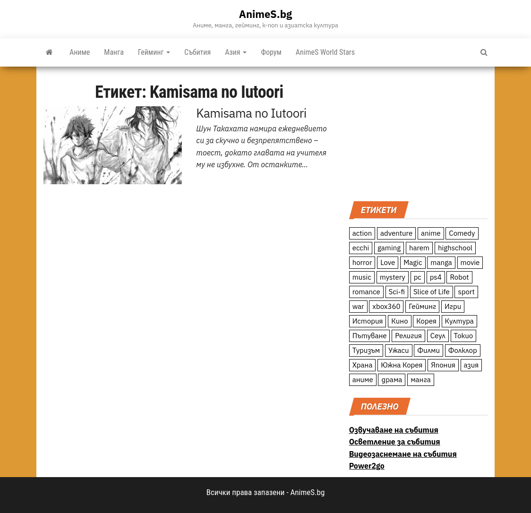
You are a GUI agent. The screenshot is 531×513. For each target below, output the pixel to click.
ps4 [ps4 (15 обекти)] (436, 277)
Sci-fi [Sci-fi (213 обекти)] (397, 291)
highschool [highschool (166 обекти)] (455, 247)
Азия (236, 52)
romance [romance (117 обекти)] (366, 291)
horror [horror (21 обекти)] (362, 262)
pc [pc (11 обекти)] (417, 277)
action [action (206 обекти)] (362, 233)
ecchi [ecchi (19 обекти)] (360, 247)
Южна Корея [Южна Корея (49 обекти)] (401, 364)
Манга (114, 52)
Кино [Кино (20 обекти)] (399, 320)
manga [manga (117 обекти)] (441, 262)
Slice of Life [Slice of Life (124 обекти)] (431, 291)
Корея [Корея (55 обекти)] (426, 320)
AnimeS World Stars (325, 52)
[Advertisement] (418, 133)
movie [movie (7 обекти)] (470, 262)
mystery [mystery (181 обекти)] (392, 277)
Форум (271, 52)
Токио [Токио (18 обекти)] (463, 335)
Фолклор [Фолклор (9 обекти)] (462, 350)
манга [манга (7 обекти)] (421, 379)
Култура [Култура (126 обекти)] (459, 320)
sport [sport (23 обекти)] (466, 291)
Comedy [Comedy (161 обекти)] (462, 233)
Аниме (79, 52)
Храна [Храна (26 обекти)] (362, 364)
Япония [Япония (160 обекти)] (443, 364)
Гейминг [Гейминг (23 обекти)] (422, 306)
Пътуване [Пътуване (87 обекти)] (369, 335)
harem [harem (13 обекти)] (419, 247)
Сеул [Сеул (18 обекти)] (437, 335)
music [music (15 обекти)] (361, 277)
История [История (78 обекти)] (367, 320)
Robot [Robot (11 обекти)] (459, 277)
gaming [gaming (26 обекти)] (389, 247)
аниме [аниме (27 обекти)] (362, 379)
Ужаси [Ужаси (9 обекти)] (398, 350)
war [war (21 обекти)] (358, 306)
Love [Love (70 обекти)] (387, 262)
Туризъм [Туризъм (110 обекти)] (366, 350)
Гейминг (154, 52)
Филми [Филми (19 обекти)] (428, 350)
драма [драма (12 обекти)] (391, 379)
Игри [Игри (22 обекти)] (453, 306)
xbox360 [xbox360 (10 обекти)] (386, 306)
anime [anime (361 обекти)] (431, 233)
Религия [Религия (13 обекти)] (408, 335)
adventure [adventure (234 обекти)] (396, 233)
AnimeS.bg (265, 14)
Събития (197, 52)
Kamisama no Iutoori (251, 113)
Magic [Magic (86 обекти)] (412, 262)
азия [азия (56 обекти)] (471, 364)
